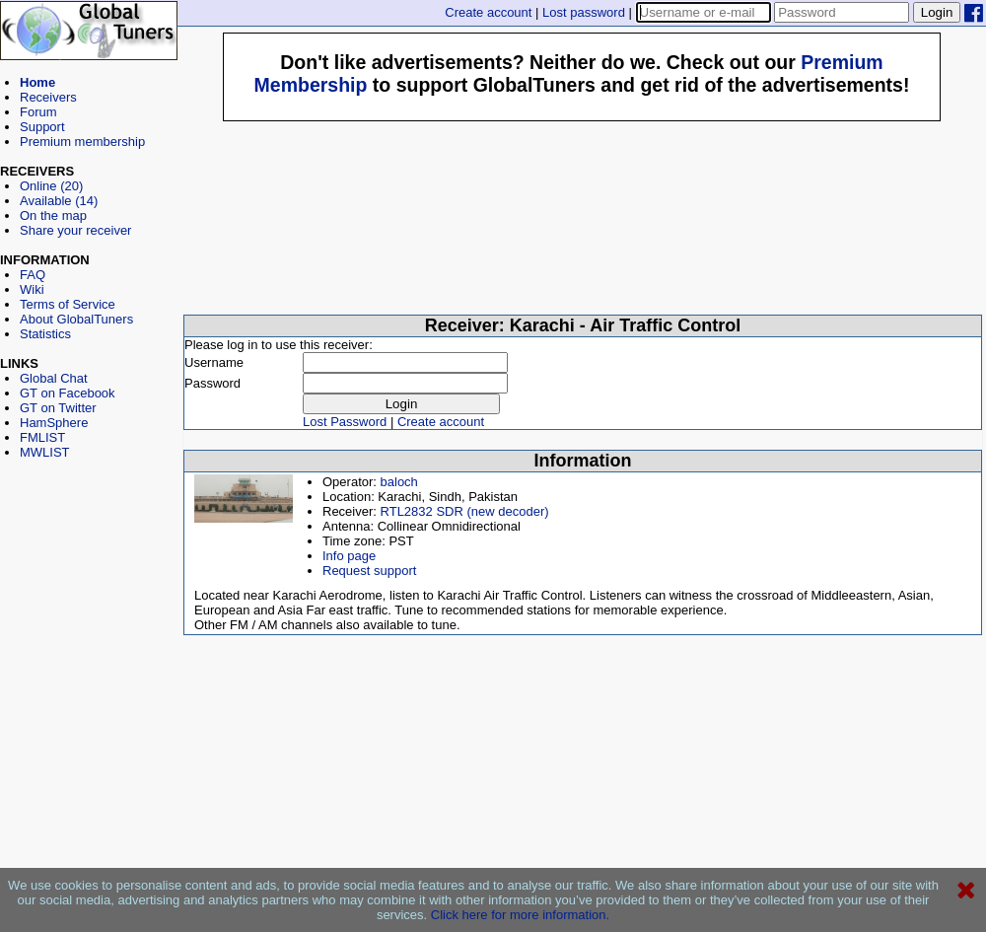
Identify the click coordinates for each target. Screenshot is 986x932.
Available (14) (59, 200)
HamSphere (54, 422)
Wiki (32, 289)
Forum (38, 112)
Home (37, 82)
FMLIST (42, 437)
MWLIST (45, 452)
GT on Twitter (58, 407)
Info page (349, 555)
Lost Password (345, 421)
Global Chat (54, 378)
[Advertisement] (88, 548)
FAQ (32, 274)
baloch (399, 481)
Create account (488, 12)
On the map (53, 215)
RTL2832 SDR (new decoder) (465, 511)
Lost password (583, 12)
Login (937, 12)
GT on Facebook (67, 393)
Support (42, 126)
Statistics (45, 333)
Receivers (48, 97)
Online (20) (51, 186)
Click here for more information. (520, 914)
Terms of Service (67, 304)
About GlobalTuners (76, 319)
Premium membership (82, 141)
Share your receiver (75, 230)
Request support (369, 570)
